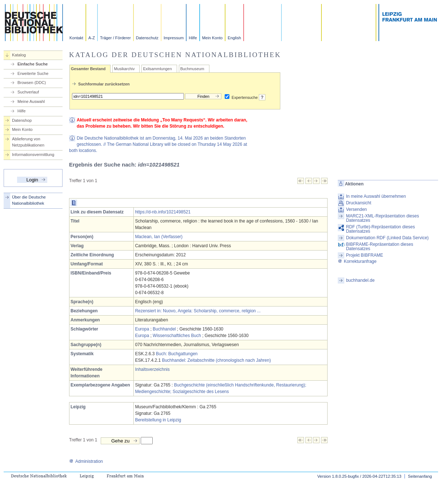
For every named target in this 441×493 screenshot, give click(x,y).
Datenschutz (147, 38)
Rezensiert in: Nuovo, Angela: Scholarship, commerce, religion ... (198, 310)
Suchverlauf (28, 92)
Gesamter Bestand (88, 69)
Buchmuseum (192, 69)
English (234, 38)
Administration (86, 461)
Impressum (174, 38)
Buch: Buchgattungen (177, 353)
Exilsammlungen (157, 69)
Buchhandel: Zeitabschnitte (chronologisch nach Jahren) (216, 360)
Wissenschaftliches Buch (177, 335)
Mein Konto (212, 38)
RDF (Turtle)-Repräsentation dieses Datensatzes (380, 229)
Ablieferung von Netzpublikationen (28, 142)
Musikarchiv (124, 69)
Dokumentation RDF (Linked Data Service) (387, 237)
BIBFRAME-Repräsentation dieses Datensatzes (379, 246)
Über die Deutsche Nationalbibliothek (29, 200)
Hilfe (193, 38)
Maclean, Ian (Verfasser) (159, 236)
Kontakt (76, 38)
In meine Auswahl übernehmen (376, 196)
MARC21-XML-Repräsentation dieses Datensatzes (382, 218)
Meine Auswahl (31, 101)
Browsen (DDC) (31, 82)
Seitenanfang (420, 476)
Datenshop (22, 120)
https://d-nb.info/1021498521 (163, 212)
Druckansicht (358, 202)
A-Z (91, 38)
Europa (142, 329)
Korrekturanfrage (357, 261)
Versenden (356, 209)
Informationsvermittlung (33, 154)
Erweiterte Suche (32, 73)
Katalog (19, 55)
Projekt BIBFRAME (364, 255)
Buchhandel (164, 329)
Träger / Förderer (115, 38)
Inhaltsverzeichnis (152, 369)
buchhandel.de (360, 280)
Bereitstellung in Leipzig (158, 419)
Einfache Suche (32, 64)
